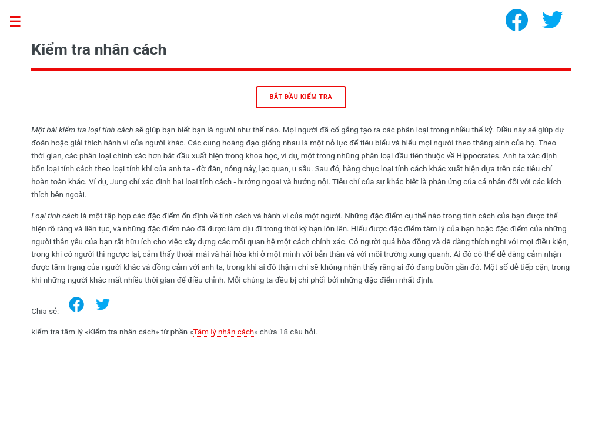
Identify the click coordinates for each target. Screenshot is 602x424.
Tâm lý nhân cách (223, 331)
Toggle (21, 22)
